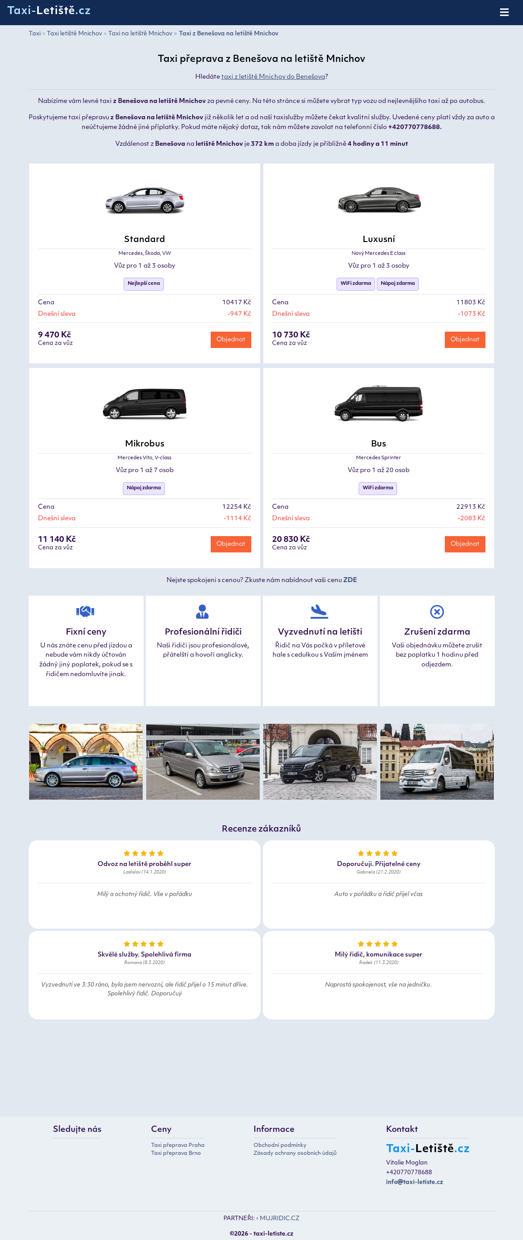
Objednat (231, 339)
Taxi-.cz (49, 11)
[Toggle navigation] (505, 12)
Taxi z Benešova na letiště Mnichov (228, 34)
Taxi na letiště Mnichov (140, 34)
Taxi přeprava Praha (178, 1145)
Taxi (35, 34)
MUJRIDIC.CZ (279, 1218)
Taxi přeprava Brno (176, 1153)
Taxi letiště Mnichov (74, 34)
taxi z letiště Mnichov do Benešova (273, 77)
